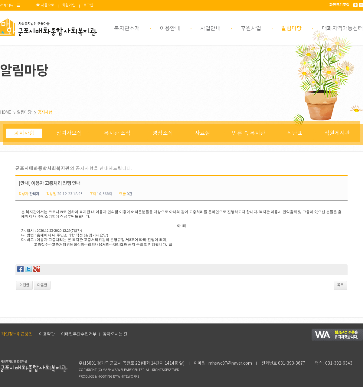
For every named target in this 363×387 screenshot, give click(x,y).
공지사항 (45, 112)
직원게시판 (337, 133)
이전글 (24, 285)
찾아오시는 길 (115, 334)
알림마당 (291, 28)
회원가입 (68, 5)
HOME (5, 112)
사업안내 (210, 28)
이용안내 (170, 28)
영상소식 (162, 133)
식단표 (294, 133)
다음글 (42, 285)
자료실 (202, 133)
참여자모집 (69, 133)
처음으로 (45, 5)
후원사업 (251, 28)
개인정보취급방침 (17, 334)
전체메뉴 (10, 5)
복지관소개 (127, 28)
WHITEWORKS (128, 377)
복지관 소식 (117, 133)
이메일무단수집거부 (78, 334)
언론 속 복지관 (248, 133)
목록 (340, 285)
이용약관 (47, 334)
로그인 (88, 5)
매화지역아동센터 (342, 28)
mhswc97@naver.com (230, 363)
